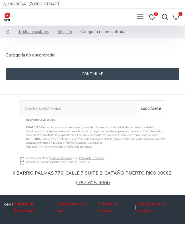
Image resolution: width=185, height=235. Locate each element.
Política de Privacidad (91, 158)
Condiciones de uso (61, 158)
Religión (64, 31)
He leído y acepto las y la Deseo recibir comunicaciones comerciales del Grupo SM (92, 141)
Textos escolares (33, 31)
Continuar (93, 74)
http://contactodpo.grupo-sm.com (83, 142)
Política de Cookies (108, 207)
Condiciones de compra (151, 207)
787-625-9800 (92, 183)
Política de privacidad (79, 146)
